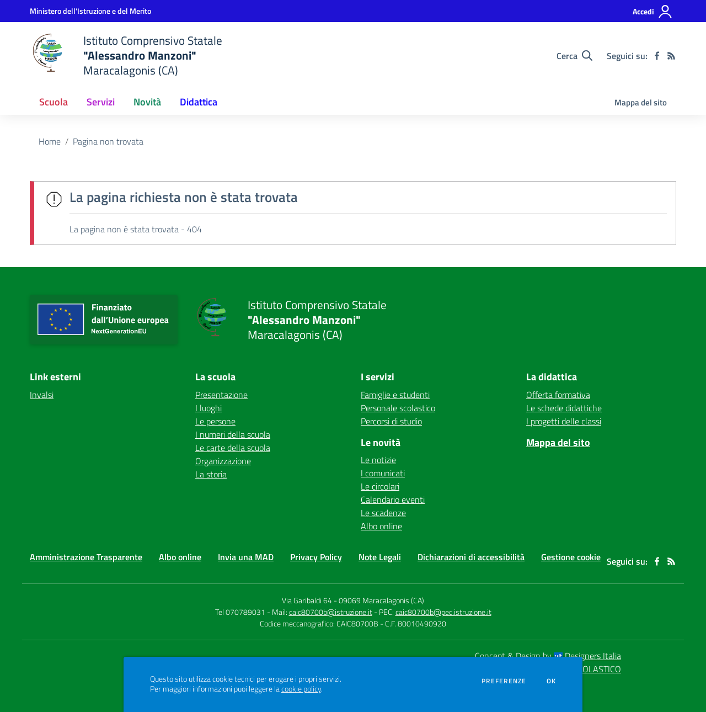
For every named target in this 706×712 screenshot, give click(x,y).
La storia (211, 474)
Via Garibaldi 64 (307, 600)
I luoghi (208, 408)
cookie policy (301, 689)
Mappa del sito (640, 102)
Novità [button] (147, 101)
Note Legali (380, 557)
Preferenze (504, 681)
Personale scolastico (398, 408)
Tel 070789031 (241, 612)
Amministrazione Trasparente (86, 557)
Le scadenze (383, 512)
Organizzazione (223, 460)
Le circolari (380, 486)
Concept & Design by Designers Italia (548, 655)
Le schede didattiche (564, 408)
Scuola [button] (53, 101)
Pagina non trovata (108, 141)
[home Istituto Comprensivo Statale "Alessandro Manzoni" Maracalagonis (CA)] (126, 55)
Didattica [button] (198, 101)
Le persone (215, 421)
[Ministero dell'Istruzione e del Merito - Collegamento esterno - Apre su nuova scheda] (90, 11)
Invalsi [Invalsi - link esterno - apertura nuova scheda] (42, 394)
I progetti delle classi (563, 421)
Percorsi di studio (391, 421)
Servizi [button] (101, 101)
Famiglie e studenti (395, 394)
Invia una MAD (246, 557)
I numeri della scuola (232, 434)
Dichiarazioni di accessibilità (471, 557)
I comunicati (383, 473)
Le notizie (378, 459)
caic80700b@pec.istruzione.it (443, 612)
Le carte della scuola (232, 447)
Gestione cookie (571, 557)
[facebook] (657, 56)
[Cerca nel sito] (574, 56)
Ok (552, 681)
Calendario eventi (393, 499)
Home (50, 141)
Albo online (381, 526)
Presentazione (221, 394)
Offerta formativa (558, 394)
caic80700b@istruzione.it (330, 612)
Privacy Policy (316, 557)
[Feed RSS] (671, 56)
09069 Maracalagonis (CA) (381, 600)
